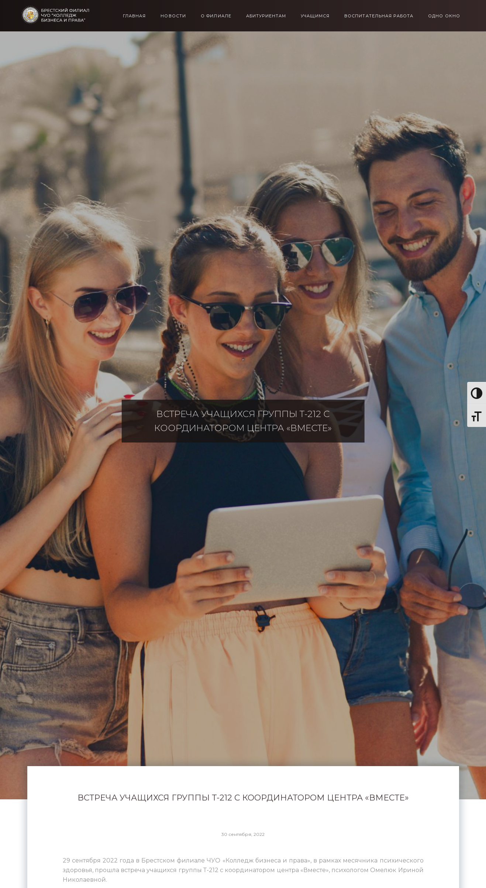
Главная (134, 16)
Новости (173, 16)
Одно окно (444, 16)
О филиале (216, 16)
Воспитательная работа (378, 16)
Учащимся (315, 16)
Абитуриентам (266, 16)
